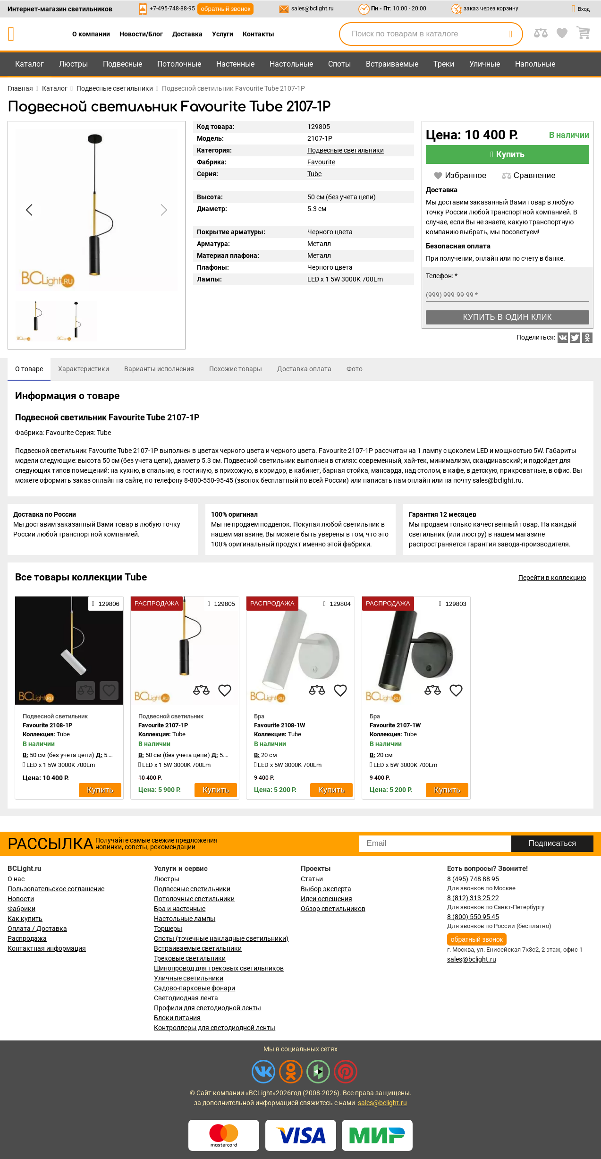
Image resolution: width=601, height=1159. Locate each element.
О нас (16, 879)
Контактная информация (47, 948)
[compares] (85, 693)
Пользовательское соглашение (56, 889)
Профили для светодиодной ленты (207, 1008)
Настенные (235, 64)
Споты (339, 64)
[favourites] (109, 693)
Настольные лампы (184, 918)
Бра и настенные (179, 908)
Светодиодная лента (186, 998)
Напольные (535, 64)
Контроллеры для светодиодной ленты (214, 1027)
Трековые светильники (190, 958)
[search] (510, 34)
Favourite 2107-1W (395, 728)
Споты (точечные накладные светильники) (221, 938)
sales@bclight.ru (312, 8)
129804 (337, 607)
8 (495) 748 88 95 (473, 879)
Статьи (312, 879)
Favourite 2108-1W (279, 728)
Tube (314, 174)
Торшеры (168, 928)
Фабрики (21, 908)
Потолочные (179, 64)
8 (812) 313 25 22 (473, 898)
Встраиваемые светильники (198, 948)
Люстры (73, 64)
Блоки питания (177, 1018)
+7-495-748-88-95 (172, 8)
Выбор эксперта (326, 889)
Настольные (291, 64)
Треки (443, 64)
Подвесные (122, 64)
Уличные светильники (188, 978)
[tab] (29, 369)
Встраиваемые (392, 64)
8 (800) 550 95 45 (473, 916)
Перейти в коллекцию (552, 581)
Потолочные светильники (194, 899)
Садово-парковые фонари (194, 988)
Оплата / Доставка (37, 928)
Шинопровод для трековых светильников (219, 968)
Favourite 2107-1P (163, 728)
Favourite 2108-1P (47, 728)
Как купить (25, 918)
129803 (452, 607)
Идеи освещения (326, 899)
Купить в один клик (507, 317)
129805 (221, 607)
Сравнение (529, 175)
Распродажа (27, 938)
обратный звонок (225, 8)
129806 (105, 607)
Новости (21, 899)
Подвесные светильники (345, 150)
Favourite (321, 162)
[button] (162, 210)
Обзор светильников (333, 908)
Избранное (460, 176)
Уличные (484, 64)
